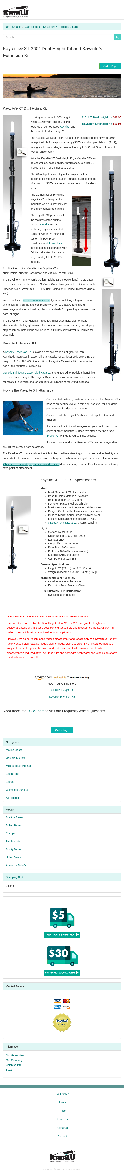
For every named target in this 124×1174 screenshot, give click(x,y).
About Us (62, 1127)
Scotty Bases (14, 849)
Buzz (9, 1069)
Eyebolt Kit (52, 435)
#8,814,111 (69, 522)
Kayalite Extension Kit (18, 352)
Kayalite (64, 126)
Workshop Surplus (17, 789)
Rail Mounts (13, 841)
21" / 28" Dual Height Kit (101, 117)
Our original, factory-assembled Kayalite (26, 372)
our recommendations (36, 300)
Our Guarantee (15, 1055)
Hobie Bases (13, 857)
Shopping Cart (14, 877)
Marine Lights (14, 749)
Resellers (62, 1119)
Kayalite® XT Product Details (60, 26)
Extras (10, 781)
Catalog (16, 26)
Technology (62, 1093)
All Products (13, 797)
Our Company (14, 1060)
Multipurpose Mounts (18, 765)
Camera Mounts (15, 757)
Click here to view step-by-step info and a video (31, 464)
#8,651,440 (55, 522)
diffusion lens (54, 243)
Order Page (110, 66)
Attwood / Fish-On (16, 865)
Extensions (12, 773)
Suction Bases (14, 817)
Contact (62, 1136)
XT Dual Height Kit (62, 690)
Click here (36, 711)
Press (62, 1110)
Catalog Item (32, 26)
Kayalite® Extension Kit (101, 123)
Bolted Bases (14, 825)
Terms (62, 1102)
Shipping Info (14, 1064)
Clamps (10, 833)
